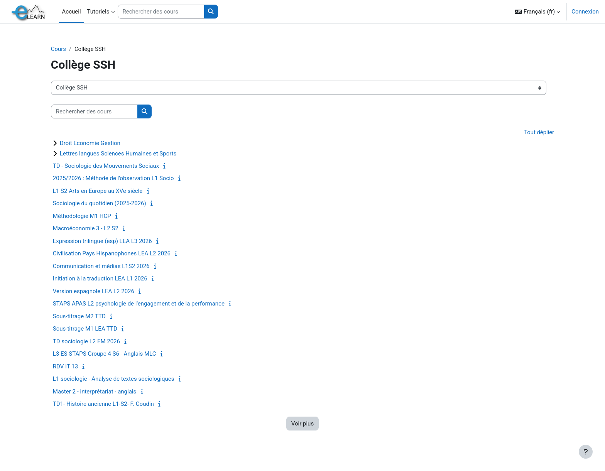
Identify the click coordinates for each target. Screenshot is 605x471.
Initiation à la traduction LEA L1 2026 (105, 278)
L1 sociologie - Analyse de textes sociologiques (118, 379)
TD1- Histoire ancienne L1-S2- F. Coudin (108, 404)
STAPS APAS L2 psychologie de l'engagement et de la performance (144, 303)
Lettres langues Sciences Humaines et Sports (123, 153)
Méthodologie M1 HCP (87, 216)
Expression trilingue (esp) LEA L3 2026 (107, 241)
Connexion (585, 11)
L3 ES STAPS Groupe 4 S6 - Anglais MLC (109, 354)
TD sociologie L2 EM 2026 (91, 341)
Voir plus (302, 423)
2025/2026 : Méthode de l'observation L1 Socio (118, 178)
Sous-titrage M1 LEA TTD (90, 329)
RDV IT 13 (70, 366)
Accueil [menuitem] (71, 11)
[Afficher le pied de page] (586, 452)
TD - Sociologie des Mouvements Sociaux (111, 165)
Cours (63, 49)
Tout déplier (534, 132)
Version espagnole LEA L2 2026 (98, 291)
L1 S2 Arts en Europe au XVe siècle (102, 190)
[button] (537, 11)
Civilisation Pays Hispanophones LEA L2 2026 (117, 253)
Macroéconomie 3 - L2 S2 (90, 228)
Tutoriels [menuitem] (98, 11)
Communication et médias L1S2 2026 (106, 266)
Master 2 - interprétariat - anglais (99, 391)
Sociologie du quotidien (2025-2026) (104, 203)
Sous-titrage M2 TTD (84, 316)
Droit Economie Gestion (95, 143)
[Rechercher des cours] (161, 12)
